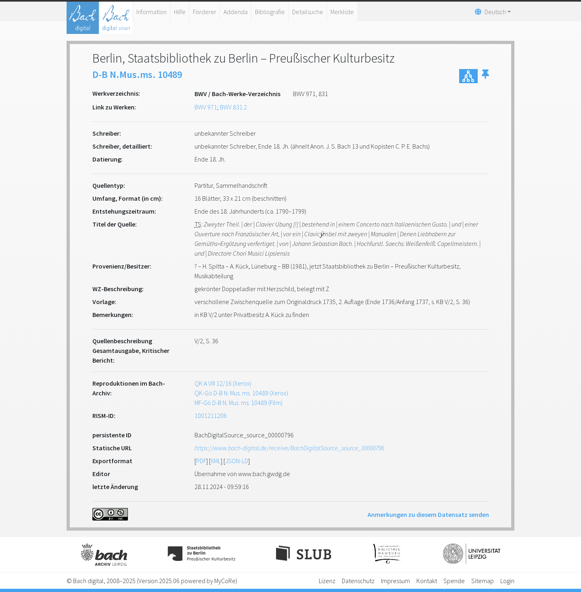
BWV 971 (205, 107)
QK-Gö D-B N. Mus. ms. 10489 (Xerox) (241, 393)
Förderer (204, 12)
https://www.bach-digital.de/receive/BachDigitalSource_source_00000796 (289, 448)
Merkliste (342, 12)
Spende (454, 581)
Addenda (236, 12)
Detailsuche (307, 12)
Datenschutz (358, 581)
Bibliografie (270, 12)
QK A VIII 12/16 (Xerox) (222, 383)
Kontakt (426, 581)
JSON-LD (236, 461)
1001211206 (210, 415)
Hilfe (180, 12)
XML (216, 461)
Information (151, 12)
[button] (485, 76)
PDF (201, 461)
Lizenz (327, 581)
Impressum (395, 581)
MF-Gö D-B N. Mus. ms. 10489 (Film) (238, 403)
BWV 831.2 (233, 107)
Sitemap (482, 581)
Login (507, 581)
